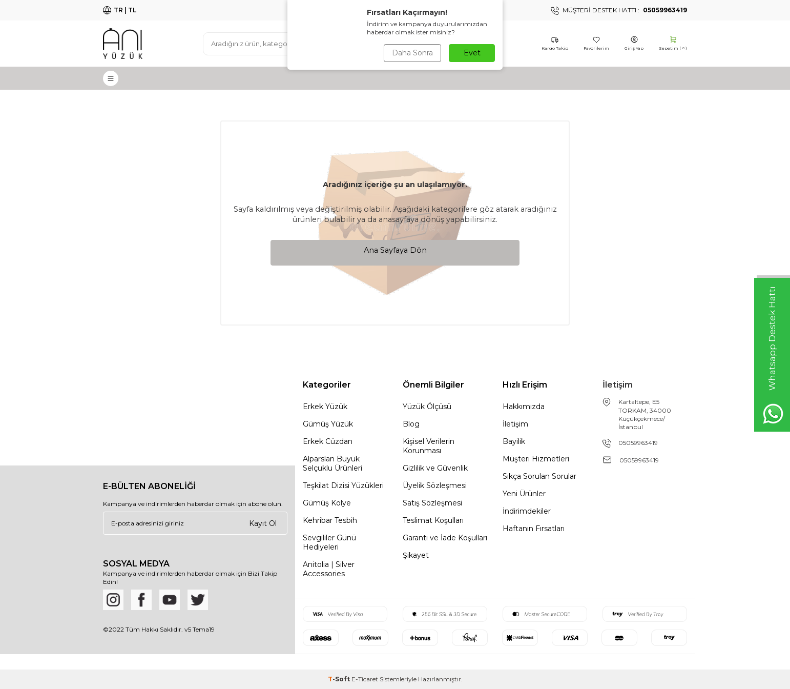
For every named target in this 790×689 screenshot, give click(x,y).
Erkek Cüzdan (327, 441)
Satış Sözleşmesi (432, 503)
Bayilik (514, 441)
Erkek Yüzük (325, 406)
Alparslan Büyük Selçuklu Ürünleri (332, 463)
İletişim (515, 424)
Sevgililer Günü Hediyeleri (329, 542)
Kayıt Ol (263, 523)
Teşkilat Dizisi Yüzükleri (343, 485)
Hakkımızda (524, 406)
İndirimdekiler (527, 511)
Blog (411, 424)
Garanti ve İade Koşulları (445, 537)
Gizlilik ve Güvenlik (435, 468)
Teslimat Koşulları (433, 520)
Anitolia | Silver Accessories (329, 569)
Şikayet (416, 555)
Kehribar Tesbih (330, 520)
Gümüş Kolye (327, 503)
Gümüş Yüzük (328, 424)
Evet (472, 52)
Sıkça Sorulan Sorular (539, 476)
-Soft (339, 679)
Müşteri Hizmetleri (536, 458)
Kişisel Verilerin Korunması (428, 446)
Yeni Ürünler (524, 493)
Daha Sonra (412, 52)
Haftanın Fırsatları (534, 528)
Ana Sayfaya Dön (395, 250)
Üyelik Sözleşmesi (435, 485)
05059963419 (638, 443)
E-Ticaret (364, 679)
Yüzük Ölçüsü (427, 406)
